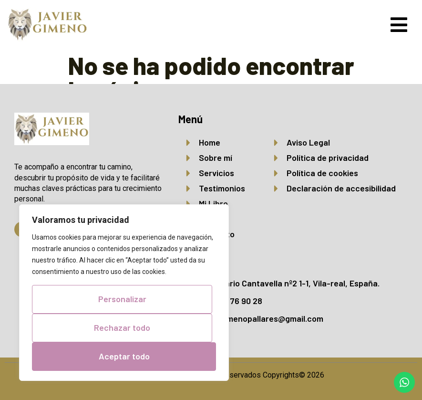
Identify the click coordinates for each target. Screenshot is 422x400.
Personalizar (122, 299)
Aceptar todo (124, 356)
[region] (124, 293)
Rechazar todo (122, 328)
